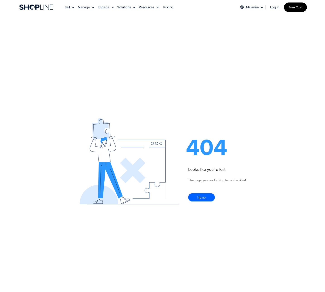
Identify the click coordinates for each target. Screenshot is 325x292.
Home (201, 197)
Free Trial (295, 7)
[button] (70, 7)
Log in (274, 7)
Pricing (168, 7)
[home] (36, 7)
